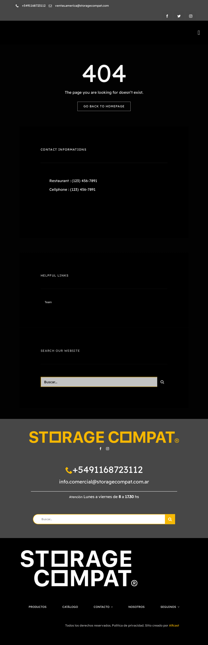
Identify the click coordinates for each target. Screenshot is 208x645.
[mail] (50, 5)
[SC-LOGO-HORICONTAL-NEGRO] (53, 31)
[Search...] (99, 384)
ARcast (174, 625)
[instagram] (191, 16)
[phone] (17, 5)
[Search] (162, 384)
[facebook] (167, 16)
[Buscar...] (99, 519)
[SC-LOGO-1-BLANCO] (79, 552)
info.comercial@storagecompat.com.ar (104, 482)
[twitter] (179, 16)
